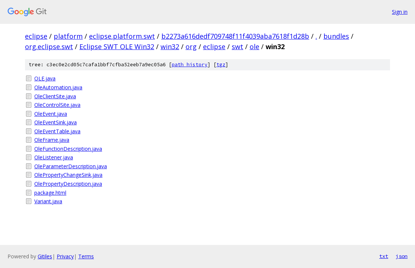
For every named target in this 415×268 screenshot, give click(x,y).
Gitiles (45, 256)
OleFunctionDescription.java (68, 148)
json (402, 256)
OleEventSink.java (55, 122)
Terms (86, 256)
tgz (220, 64)
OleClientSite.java (55, 96)
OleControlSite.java (57, 104)
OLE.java (45, 78)
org (191, 46)
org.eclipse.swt (49, 46)
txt (383, 256)
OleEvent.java (50, 113)
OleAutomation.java (58, 87)
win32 (170, 46)
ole (254, 46)
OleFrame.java (51, 139)
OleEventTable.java (57, 131)
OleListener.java (53, 157)
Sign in (400, 11)
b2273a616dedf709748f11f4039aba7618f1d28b (235, 36)
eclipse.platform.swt (122, 36)
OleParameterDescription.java (70, 166)
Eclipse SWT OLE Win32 (116, 46)
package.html (50, 192)
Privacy (65, 256)
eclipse (36, 36)
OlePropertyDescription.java (68, 183)
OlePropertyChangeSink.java (68, 174)
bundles (336, 36)
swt (237, 46)
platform (68, 36)
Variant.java (48, 201)
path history (190, 64)
